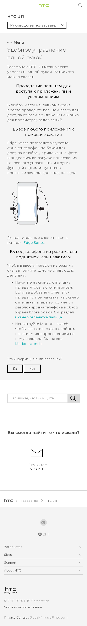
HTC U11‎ (51, 501)
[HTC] (44, 4)
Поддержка (29, 501)
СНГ (46, 534)
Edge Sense (33, 243)
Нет (32, 369)
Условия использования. (23, 607)
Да (15, 369)
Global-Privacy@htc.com (48, 617)
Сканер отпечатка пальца (38, 317)
